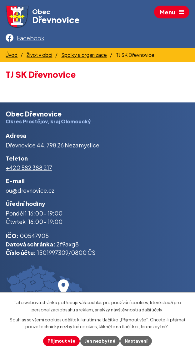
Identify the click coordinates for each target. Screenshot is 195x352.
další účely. (152, 309)
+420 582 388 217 (29, 167)
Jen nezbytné (100, 341)
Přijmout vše (61, 341)
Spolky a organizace (84, 55)
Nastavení (136, 341)
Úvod (12, 55)
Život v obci (39, 55)
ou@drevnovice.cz (30, 190)
